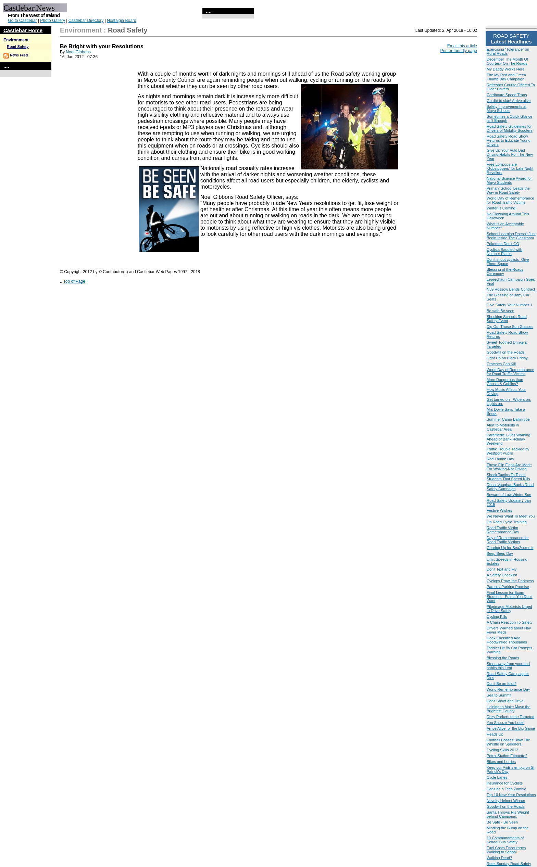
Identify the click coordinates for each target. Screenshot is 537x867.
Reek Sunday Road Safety (509, 864)
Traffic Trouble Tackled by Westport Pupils (508, 451)
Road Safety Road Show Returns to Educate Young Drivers (508, 140)
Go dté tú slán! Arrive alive (508, 101)
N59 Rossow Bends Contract (511, 289)
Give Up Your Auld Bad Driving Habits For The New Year (510, 154)
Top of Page (74, 281)
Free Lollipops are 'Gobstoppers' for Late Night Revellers (510, 168)
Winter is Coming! (501, 208)
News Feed (19, 55)
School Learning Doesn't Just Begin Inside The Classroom (511, 236)
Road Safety (18, 46)
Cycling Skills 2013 (502, 750)
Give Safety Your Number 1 (509, 305)
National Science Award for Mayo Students (509, 180)
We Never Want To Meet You (511, 516)
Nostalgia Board (121, 20)
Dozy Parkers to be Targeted (510, 717)
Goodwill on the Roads (506, 352)
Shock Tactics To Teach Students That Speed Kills (508, 477)
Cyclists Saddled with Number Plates (504, 251)
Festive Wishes (499, 510)
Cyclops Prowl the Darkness (510, 581)
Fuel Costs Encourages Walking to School (506, 850)
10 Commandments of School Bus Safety (505, 840)
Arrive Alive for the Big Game (511, 728)
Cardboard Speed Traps (507, 95)
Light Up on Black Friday (507, 358)
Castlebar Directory (86, 20)
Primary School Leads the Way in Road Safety (508, 190)
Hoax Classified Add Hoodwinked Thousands (507, 640)
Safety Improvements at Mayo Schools (506, 108)
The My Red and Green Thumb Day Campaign (506, 77)
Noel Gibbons (78, 52)
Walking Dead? (499, 858)
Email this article (462, 45)
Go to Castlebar (22, 20)
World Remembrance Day (508, 689)
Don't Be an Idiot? (501, 683)
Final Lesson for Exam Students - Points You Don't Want (510, 596)
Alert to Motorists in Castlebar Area (503, 427)
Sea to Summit (499, 695)
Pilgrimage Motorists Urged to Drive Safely (509, 608)
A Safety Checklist (502, 575)
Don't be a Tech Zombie (506, 789)
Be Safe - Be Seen (502, 822)
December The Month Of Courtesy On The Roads (507, 61)
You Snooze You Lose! (505, 723)
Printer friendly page (458, 50)
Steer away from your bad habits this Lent (508, 666)
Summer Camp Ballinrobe (508, 419)
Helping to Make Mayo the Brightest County (508, 709)
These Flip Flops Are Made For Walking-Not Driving (509, 467)
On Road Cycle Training (507, 522)
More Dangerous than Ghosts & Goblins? (505, 382)
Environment (15, 40)
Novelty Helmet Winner (506, 801)
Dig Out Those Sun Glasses (510, 326)
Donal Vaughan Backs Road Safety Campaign (510, 487)
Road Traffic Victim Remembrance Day (503, 530)
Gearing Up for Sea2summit (510, 548)
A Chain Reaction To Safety (510, 622)
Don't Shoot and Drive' (505, 701)
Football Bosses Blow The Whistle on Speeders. (508, 742)
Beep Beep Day (500, 553)
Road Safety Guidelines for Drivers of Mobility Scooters (510, 128)
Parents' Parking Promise (508, 587)
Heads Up (495, 734)
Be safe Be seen (500, 311)
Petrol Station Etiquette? (507, 756)
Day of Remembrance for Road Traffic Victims (508, 540)
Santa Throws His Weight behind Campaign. (508, 814)
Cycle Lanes (497, 777)
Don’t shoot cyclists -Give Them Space (508, 261)
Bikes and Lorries (501, 762)
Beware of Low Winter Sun (509, 495)
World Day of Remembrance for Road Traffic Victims (510, 200)
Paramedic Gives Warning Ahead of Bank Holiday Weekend (508, 439)
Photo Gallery (52, 20)
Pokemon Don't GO (503, 244)
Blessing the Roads (503, 658)
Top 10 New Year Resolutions (511, 795)
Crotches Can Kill (501, 364)
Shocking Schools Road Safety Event (507, 319)
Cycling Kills (497, 616)
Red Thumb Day (500, 459)
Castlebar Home (22, 30)
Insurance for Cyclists (505, 783)
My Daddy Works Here (505, 69)
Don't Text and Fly (502, 569)
